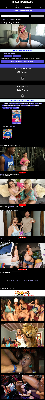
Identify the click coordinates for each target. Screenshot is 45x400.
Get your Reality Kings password (19, 280)
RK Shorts (9, 19)
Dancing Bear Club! (29, 295)
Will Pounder (16, 56)
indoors (18, 105)
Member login (34, 280)
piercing (28, 105)
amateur (6, 103)
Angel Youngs (8, 56)
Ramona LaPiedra (10, 206)
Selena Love (8, 271)
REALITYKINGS (22, 2)
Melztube (2, 174)
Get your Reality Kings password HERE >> (22, 100)
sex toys (37, 105)
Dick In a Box (22, 373)
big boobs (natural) (24, 103)
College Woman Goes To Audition (9, 210)
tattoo (7, 107)
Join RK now (22, 172)
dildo (15, 105)
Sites (39, 7)
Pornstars (28, 7)
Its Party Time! (22, 321)
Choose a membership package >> (22, 50)
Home (5, 7)
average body (12, 103)
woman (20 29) (16, 107)
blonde (40, 103)
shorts (4, 107)
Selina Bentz (2, 238)
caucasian (10, 105)
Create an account (22, 269)
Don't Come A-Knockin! (6, 242)
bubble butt (5, 105)
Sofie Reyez (2, 271)
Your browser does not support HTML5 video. (22, 36)
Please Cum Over (4, 178)
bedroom (17, 103)
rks (1, 22)
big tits (36, 103)
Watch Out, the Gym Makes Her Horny (10, 145)
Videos (17, 7)
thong (11, 107)
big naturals (31, 103)
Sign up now (22, 237)
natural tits (23, 105)
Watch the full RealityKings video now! (22, 61)
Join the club (23, 204)
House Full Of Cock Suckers (22, 347)
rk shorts (32, 105)
